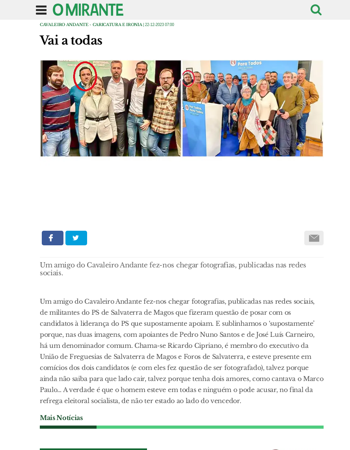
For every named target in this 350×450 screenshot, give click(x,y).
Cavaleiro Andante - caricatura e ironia (91, 24)
